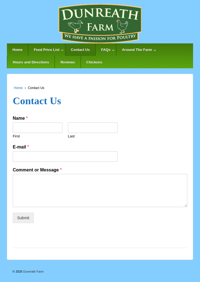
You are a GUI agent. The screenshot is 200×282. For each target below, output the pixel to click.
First (16, 136)
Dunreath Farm (33, 271)
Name (20, 118)
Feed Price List (46, 50)
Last (71, 136)
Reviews (67, 62)
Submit (23, 218)
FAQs (106, 50)
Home (17, 50)
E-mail (21, 147)
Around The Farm (137, 50)
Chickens (94, 62)
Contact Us (80, 50)
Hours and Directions (31, 62)
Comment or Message (37, 170)
